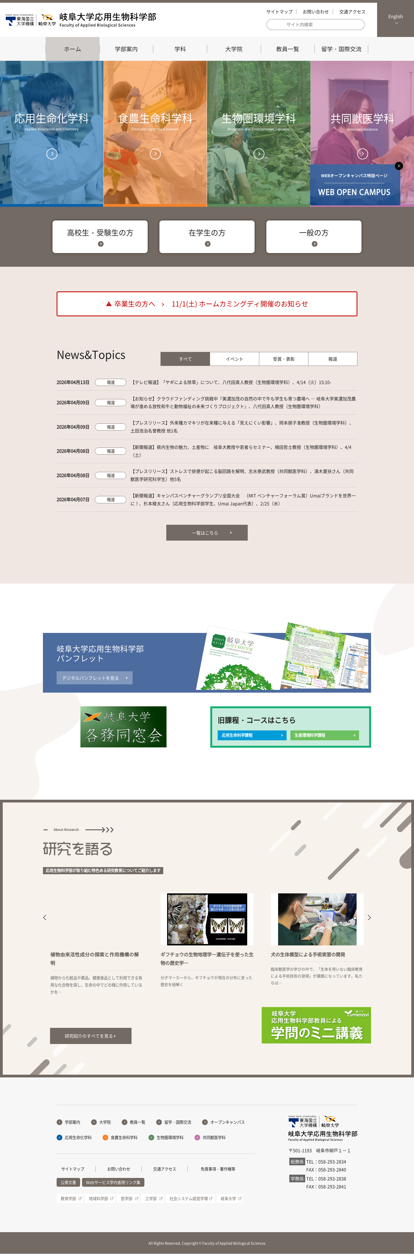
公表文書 (68, 1187)
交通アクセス (352, 11)
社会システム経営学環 (189, 1203)
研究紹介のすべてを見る (89, 1041)
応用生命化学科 (78, 1142)
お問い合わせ (316, 11)
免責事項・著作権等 (218, 1174)
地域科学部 (98, 1203)
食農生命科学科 (124, 1142)
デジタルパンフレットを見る (90, 682)
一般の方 (314, 237)
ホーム (72, 49)
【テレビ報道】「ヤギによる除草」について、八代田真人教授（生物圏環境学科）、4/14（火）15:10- (230, 387)
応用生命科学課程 (237, 740)
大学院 (234, 49)
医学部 (126, 1203)
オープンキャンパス (227, 1127)
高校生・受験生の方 (100, 237)
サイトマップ (279, 11)
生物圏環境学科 (170, 1142)
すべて (185, 363)
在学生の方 (207, 237)
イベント (234, 363)
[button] (45, 922)
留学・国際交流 (341, 49)
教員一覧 (287, 49)
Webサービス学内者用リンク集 (113, 1187)
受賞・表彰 (284, 363)
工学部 (151, 1203)
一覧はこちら (205, 537)
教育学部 (68, 1203)
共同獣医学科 (214, 1142)
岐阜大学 (228, 1203)
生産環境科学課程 (310, 740)
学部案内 (126, 49)
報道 (332, 363)
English (395, 16)
